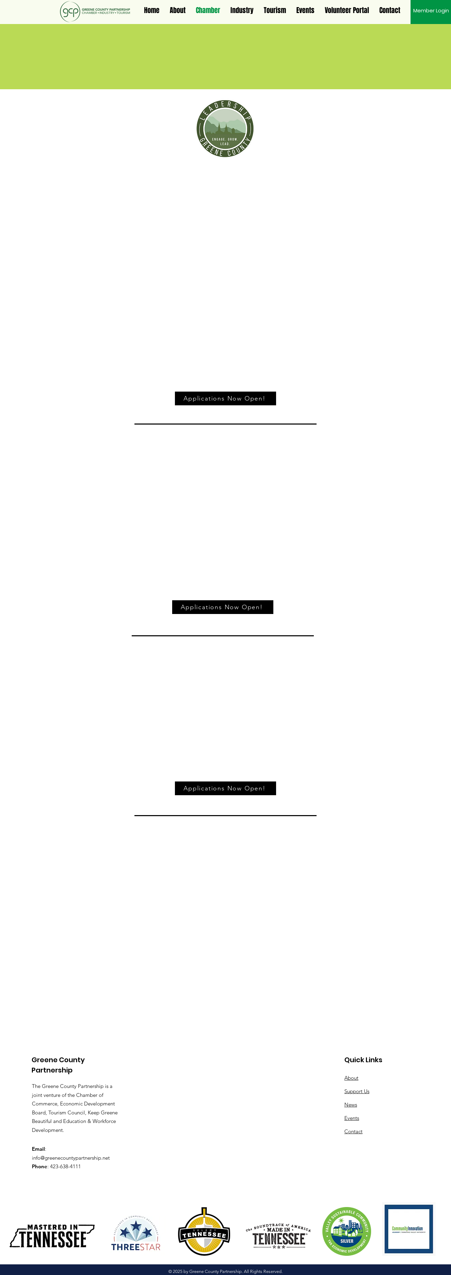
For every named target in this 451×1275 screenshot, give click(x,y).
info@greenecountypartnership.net (71, 1158)
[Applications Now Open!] (225, 398)
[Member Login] (431, 10)
